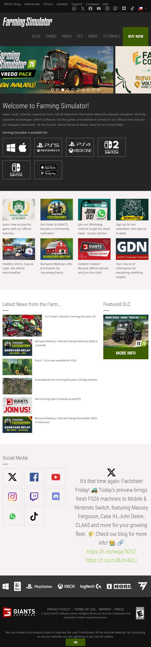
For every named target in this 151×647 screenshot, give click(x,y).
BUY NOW (135, 36)
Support (76, 4)
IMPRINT (105, 609)
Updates (62, 4)
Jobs (105, 4)
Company (92, 4)
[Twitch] (116, 8)
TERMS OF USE (85, 609)
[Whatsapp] (74, 8)
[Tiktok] (132, 8)
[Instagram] (107, 8)
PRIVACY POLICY (59, 609)
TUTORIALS (111, 36)
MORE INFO (126, 353)
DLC (80, 36)
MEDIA (67, 36)
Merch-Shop (12, 4)
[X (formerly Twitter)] (83, 8)
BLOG (36, 36)
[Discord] (124, 8)
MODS (93, 36)
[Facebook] (91, 8)
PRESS (119, 609)
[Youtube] (99, 8)
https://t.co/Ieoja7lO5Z (111, 551)
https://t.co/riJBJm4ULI (111, 560)
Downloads (32, 4)
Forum (48, 4)
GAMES (51, 36)
